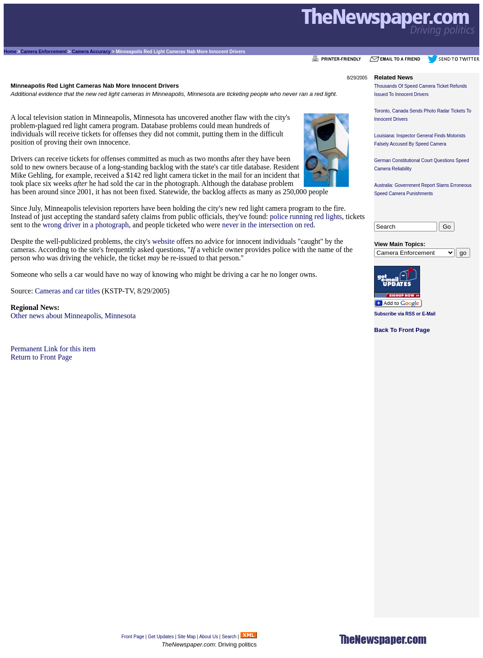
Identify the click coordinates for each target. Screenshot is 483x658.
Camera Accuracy (91, 51)
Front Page (132, 636)
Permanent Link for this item (53, 349)
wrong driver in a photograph (86, 225)
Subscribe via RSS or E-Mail (404, 313)
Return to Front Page (41, 357)
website (163, 241)
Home (10, 51)
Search (229, 636)
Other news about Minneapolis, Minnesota (73, 316)
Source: (22, 291)
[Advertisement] (189, 425)
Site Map (186, 636)
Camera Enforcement (43, 51)
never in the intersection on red (267, 225)
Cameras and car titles (67, 291)
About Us (208, 636)
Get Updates (161, 636)
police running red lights (306, 216)
